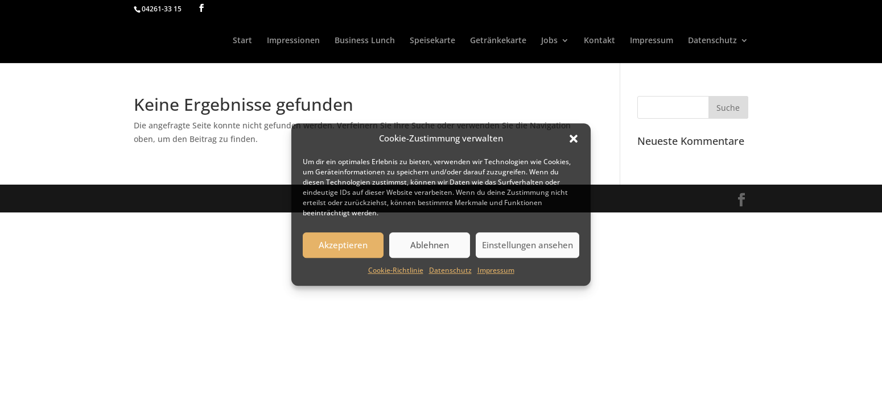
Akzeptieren (343, 245)
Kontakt (599, 40)
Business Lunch (365, 40)
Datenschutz (450, 270)
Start (242, 40)
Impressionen (293, 40)
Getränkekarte (498, 40)
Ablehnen (429, 245)
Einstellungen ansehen (527, 245)
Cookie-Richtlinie (395, 270)
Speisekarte (432, 40)
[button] (573, 138)
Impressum (495, 270)
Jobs (549, 40)
